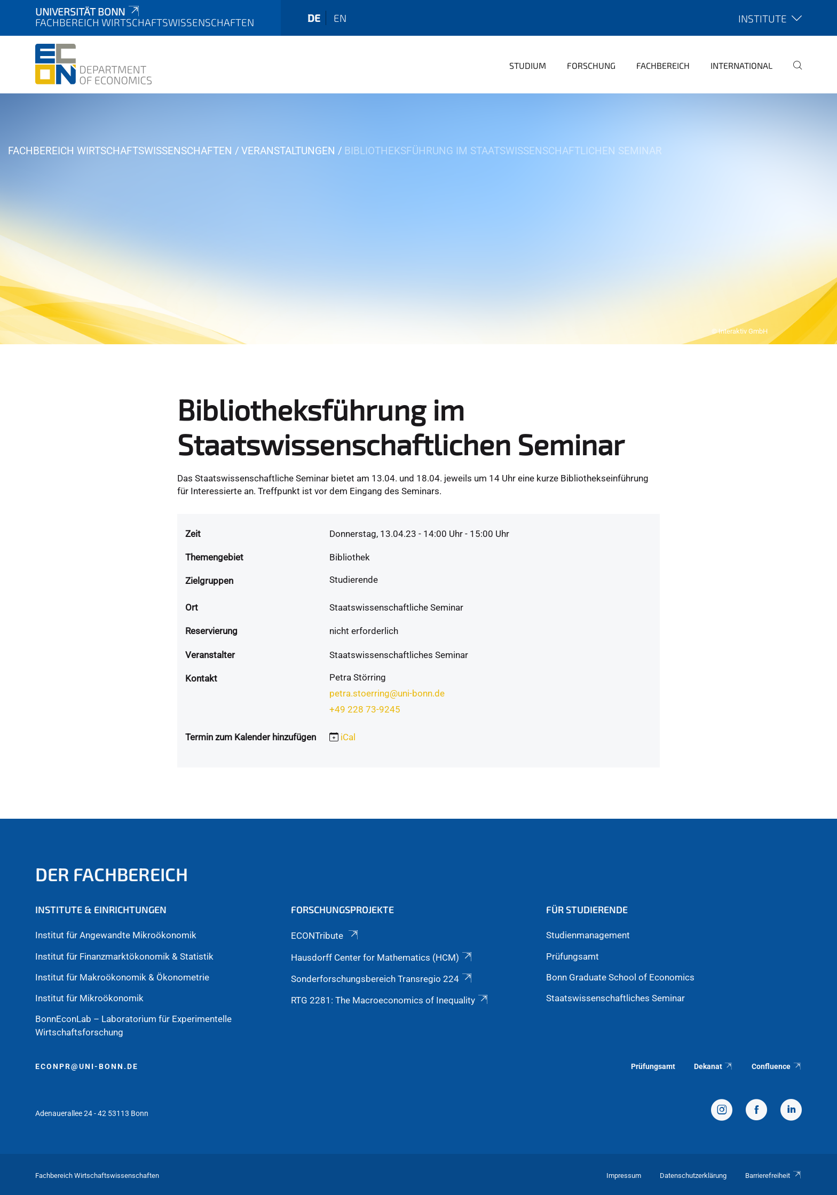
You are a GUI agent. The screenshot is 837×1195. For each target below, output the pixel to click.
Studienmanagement (588, 935)
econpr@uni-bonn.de (86, 1066)
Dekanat (713, 1066)
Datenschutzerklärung (693, 1176)
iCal (348, 737)
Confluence (777, 1066)
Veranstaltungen (288, 151)
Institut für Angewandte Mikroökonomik (115, 935)
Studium (527, 65)
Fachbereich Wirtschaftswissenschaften (120, 151)
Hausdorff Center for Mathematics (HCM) (382, 957)
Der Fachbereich (111, 874)
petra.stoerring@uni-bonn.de (387, 693)
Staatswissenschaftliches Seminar (615, 998)
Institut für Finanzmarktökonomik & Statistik (124, 956)
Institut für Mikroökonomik (89, 998)
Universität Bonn (88, 11)
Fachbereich (663, 65)
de (313, 18)
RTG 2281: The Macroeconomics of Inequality (390, 1000)
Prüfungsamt (572, 956)
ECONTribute (325, 935)
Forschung (591, 65)
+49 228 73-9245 (364, 709)
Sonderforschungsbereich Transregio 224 (382, 979)
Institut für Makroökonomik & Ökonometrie (122, 977)
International (741, 65)
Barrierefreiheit (773, 1176)
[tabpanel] (418, 218)
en (340, 18)
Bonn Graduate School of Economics (620, 977)
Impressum (623, 1176)
